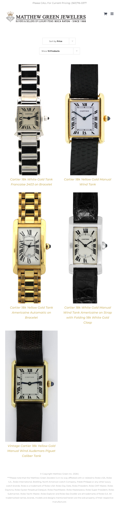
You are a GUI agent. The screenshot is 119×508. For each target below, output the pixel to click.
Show (51, 51)
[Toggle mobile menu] (112, 13)
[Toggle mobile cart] (105, 13)
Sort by (55, 41)
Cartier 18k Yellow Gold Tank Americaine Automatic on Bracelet (31, 312)
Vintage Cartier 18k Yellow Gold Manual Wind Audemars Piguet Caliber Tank (31, 451)
